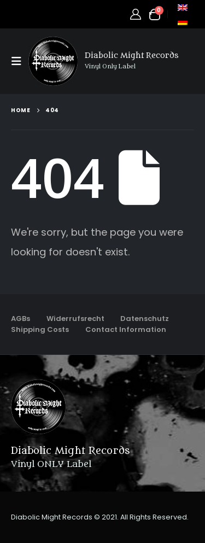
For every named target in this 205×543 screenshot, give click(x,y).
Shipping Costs (40, 329)
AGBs (20, 318)
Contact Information (125, 329)
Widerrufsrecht (75, 318)
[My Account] (135, 14)
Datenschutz (144, 318)
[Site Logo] (53, 61)
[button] (19, 61)
